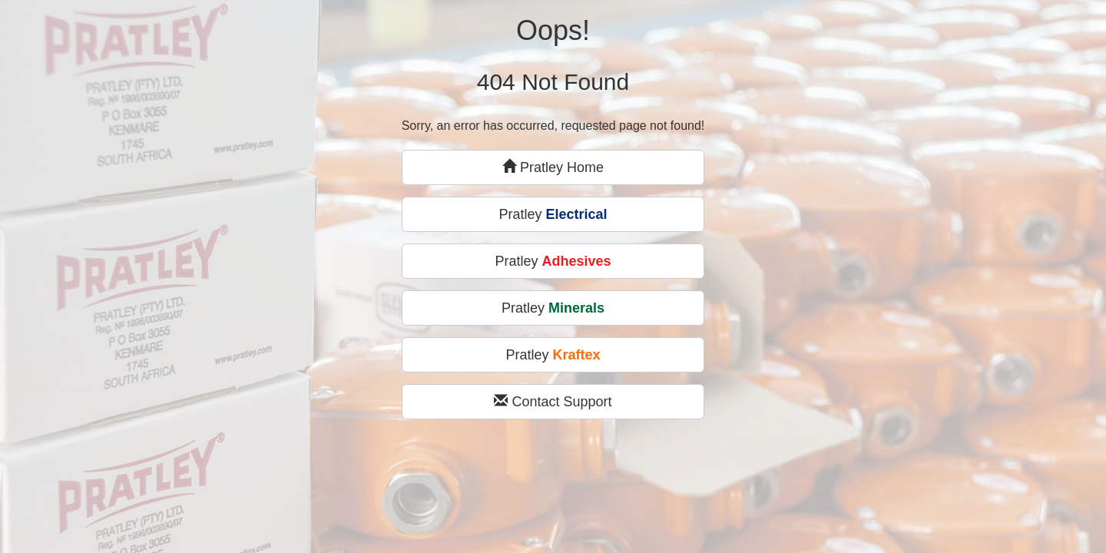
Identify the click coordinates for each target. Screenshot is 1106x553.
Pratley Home (553, 167)
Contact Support (552, 401)
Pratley (552, 214)
